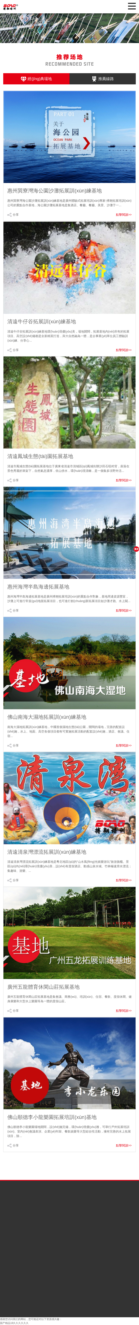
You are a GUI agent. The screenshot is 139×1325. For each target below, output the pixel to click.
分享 (16, 214)
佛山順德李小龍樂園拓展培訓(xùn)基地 (52, 1124)
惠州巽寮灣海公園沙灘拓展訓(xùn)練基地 (54, 191)
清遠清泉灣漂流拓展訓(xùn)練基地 (46, 859)
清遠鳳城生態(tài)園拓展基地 (40, 463)
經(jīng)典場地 (36, 79)
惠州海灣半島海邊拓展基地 (38, 593)
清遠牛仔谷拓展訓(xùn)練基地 (41, 328)
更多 (136, 549)
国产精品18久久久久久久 (14, 1323)
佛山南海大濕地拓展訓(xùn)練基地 (46, 724)
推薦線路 (102, 79)
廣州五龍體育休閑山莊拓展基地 (43, 993)
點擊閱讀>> (123, 214)
